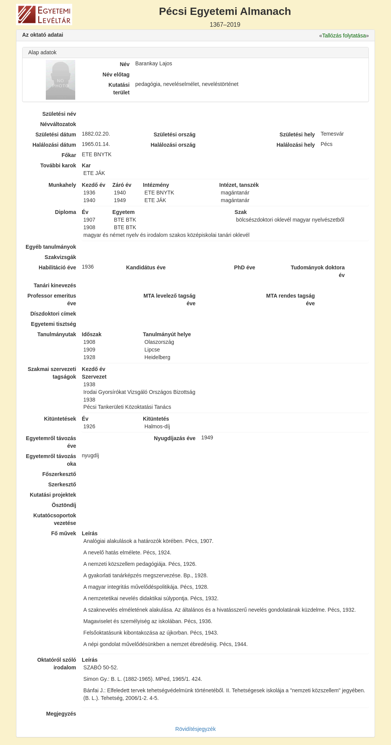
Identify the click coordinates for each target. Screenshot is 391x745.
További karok (58, 165)
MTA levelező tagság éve (170, 299)
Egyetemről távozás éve (51, 442)
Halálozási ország (173, 145)
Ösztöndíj (64, 505)
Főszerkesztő (59, 474)
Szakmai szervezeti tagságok (51, 373)
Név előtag (116, 74)
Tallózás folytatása (344, 35)
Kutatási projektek (53, 495)
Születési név (59, 114)
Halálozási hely (295, 145)
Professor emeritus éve (51, 299)
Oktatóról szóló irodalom (56, 663)
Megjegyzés (61, 714)
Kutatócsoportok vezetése (54, 519)
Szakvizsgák (60, 257)
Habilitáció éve (57, 267)
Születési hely (297, 134)
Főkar (68, 155)
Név (125, 64)
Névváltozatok (58, 124)
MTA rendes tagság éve (290, 299)
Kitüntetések (60, 419)
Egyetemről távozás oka (51, 460)
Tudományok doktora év (317, 271)
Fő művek (63, 533)
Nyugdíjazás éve (175, 438)
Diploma (65, 212)
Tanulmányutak (56, 334)
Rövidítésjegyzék (195, 729)
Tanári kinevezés (55, 285)
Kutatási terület (118, 89)
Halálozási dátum (54, 145)
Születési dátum (56, 134)
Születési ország (174, 134)
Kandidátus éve (145, 267)
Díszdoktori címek (53, 314)
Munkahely (62, 185)
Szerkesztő (62, 484)
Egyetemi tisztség (53, 324)
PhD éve (244, 267)
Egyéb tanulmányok (51, 247)
